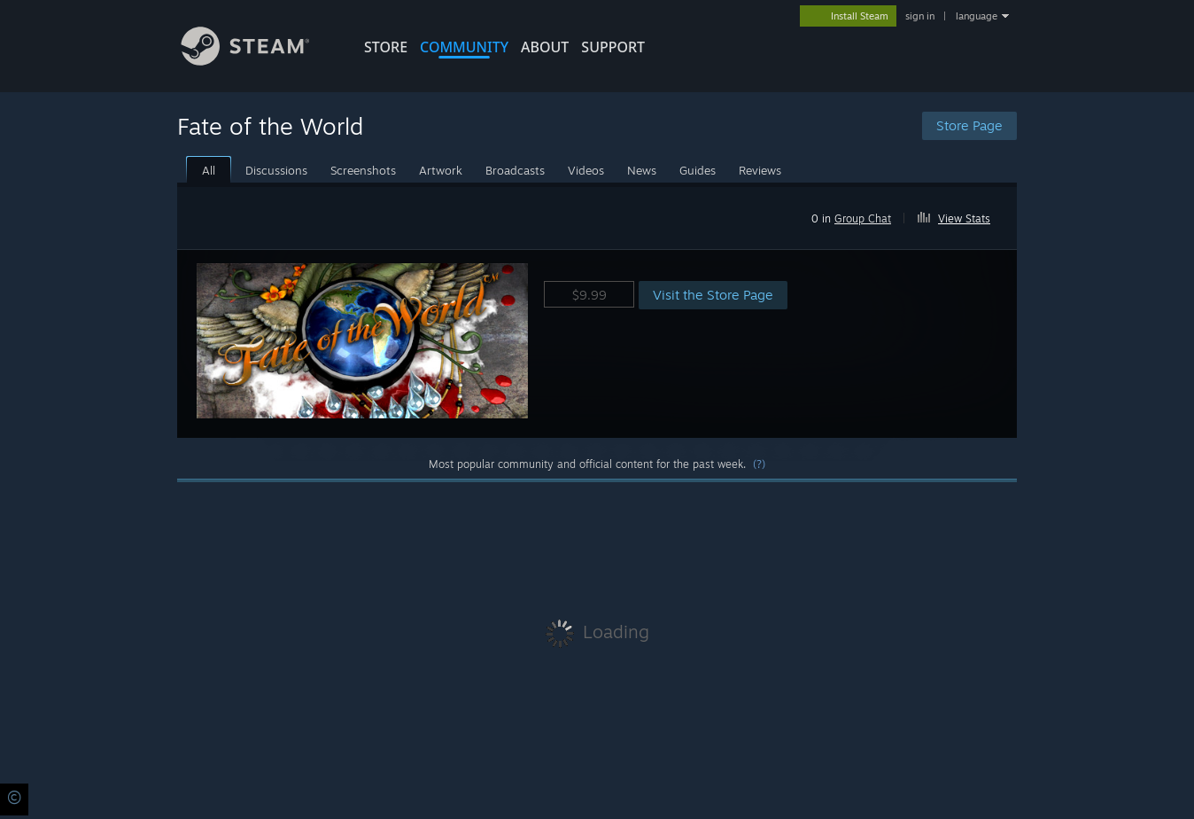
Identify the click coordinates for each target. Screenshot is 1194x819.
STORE (385, 47)
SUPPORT (613, 47)
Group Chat (862, 218)
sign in (919, 16)
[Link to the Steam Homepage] (259, 60)
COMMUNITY (464, 47)
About (545, 47)
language (976, 16)
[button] (961, 215)
